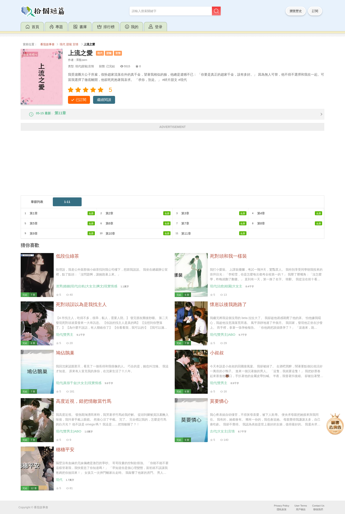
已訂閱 (81, 100)
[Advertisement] (153, 168)
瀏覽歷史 (296, 11)
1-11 (67, 205)
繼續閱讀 (104, 100)
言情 (75, 44)
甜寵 (69, 44)
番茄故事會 (47, 44)
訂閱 (315, 11)
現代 (62, 44)
